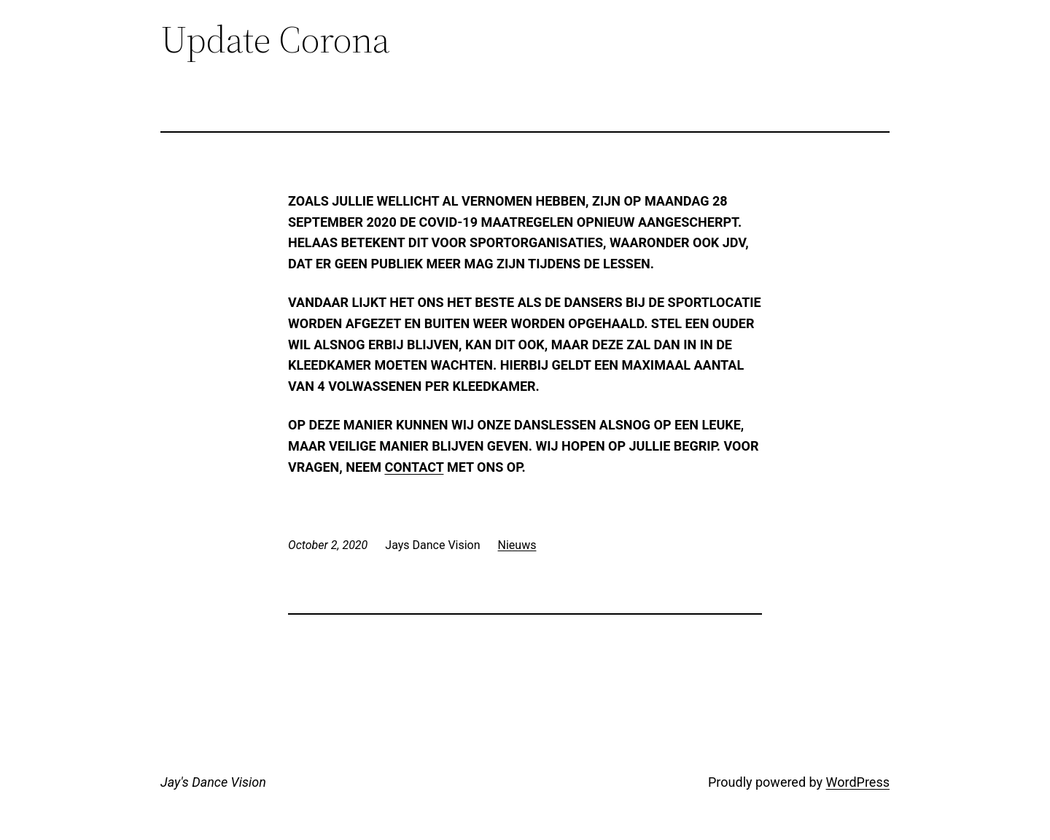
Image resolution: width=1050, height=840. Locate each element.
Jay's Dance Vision (213, 782)
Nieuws (517, 545)
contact (413, 467)
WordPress (858, 782)
